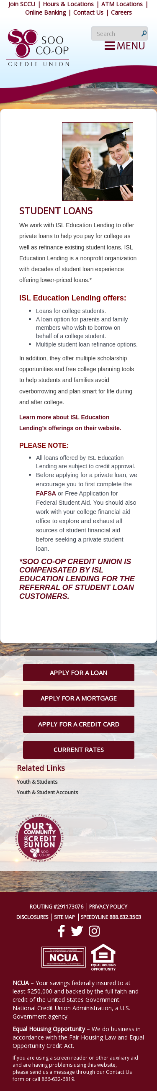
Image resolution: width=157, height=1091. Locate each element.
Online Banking (45, 12)
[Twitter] (77, 931)
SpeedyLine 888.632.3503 (111, 917)
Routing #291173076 (56, 906)
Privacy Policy (108, 906)
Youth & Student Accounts (47, 792)
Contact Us (88, 12)
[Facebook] (61, 931)
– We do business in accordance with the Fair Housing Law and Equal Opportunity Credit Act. (78, 1037)
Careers (121, 12)
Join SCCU (21, 4)
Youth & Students (37, 782)
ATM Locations (122, 4)
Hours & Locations (68, 4)
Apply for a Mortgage (79, 698)
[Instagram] (94, 931)
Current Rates (79, 749)
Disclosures (32, 917)
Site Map (64, 917)
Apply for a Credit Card (78, 724)
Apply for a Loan (78, 672)
